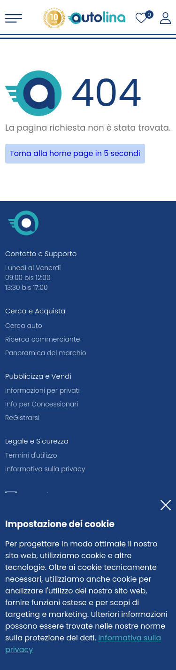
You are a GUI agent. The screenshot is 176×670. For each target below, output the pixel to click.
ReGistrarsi (22, 417)
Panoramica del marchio (45, 353)
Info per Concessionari (41, 404)
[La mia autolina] (165, 18)
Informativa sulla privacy (45, 469)
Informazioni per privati (42, 390)
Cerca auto (23, 325)
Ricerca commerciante (42, 339)
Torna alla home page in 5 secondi (75, 153)
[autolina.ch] (84, 17)
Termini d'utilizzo (31, 455)
